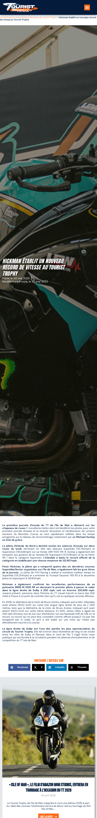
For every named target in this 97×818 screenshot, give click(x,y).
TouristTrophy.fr (7, 17)
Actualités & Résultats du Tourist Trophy (37, 17)
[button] (87, 7)
